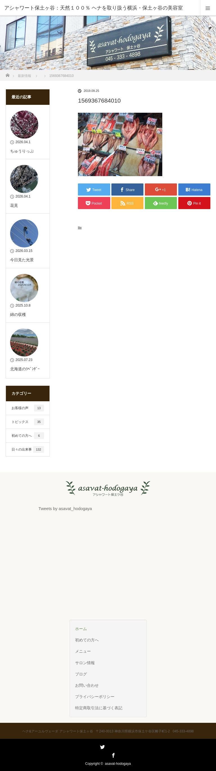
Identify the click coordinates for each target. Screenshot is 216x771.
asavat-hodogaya (118, 764)
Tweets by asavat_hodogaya (65, 508)
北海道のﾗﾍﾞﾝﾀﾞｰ (25, 369)
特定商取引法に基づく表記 (98, 708)
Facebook (113, 754)
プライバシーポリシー (94, 696)
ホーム (81, 628)
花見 (14, 205)
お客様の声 (28, 408)
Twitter (102, 754)
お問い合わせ (87, 685)
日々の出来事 (28, 449)
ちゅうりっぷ (22, 151)
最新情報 (24, 76)
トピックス (28, 421)
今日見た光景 (22, 260)
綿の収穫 (18, 314)
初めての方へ (28, 435)
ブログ (81, 674)
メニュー (83, 651)
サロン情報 (85, 663)
